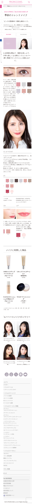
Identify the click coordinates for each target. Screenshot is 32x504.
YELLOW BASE (23, 34)
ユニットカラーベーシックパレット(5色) (8, 433)
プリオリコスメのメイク (8, 463)
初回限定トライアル (7, 458)
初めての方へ (5, 384)
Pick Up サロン (5, 453)
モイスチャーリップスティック (9, 443)
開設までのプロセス (8, 485)
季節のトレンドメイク (7, 400)
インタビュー (6, 488)
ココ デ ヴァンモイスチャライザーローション (9, 409)
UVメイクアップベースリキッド (9, 419)
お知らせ (4, 473)
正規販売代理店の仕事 (8, 481)
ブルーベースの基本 (7, 396)
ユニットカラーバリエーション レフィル (8, 437)
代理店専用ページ (9, 495)
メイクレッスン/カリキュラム (9, 460)
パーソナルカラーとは (7, 387)
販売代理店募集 (7, 483)
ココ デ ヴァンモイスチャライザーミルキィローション (12, 415)
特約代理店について (8, 490)
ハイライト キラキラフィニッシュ (10, 425)
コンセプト (5, 382)
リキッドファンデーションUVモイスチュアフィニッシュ (9, 422)
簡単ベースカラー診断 (7, 403)
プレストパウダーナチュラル (9, 428)
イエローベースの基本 (7, 398)
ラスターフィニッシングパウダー (10, 430)
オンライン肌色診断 (7, 456)
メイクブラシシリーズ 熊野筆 (9, 447)
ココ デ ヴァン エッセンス (8, 412)
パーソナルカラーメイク (9, 393)
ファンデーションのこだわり (9, 389)
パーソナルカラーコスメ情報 (10, 406)
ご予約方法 (4, 465)
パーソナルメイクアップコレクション (11, 445)
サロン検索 (6, 469)
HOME (3, 6)
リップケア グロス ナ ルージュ (9, 440)
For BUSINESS (7, 478)
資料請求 (5, 493)
